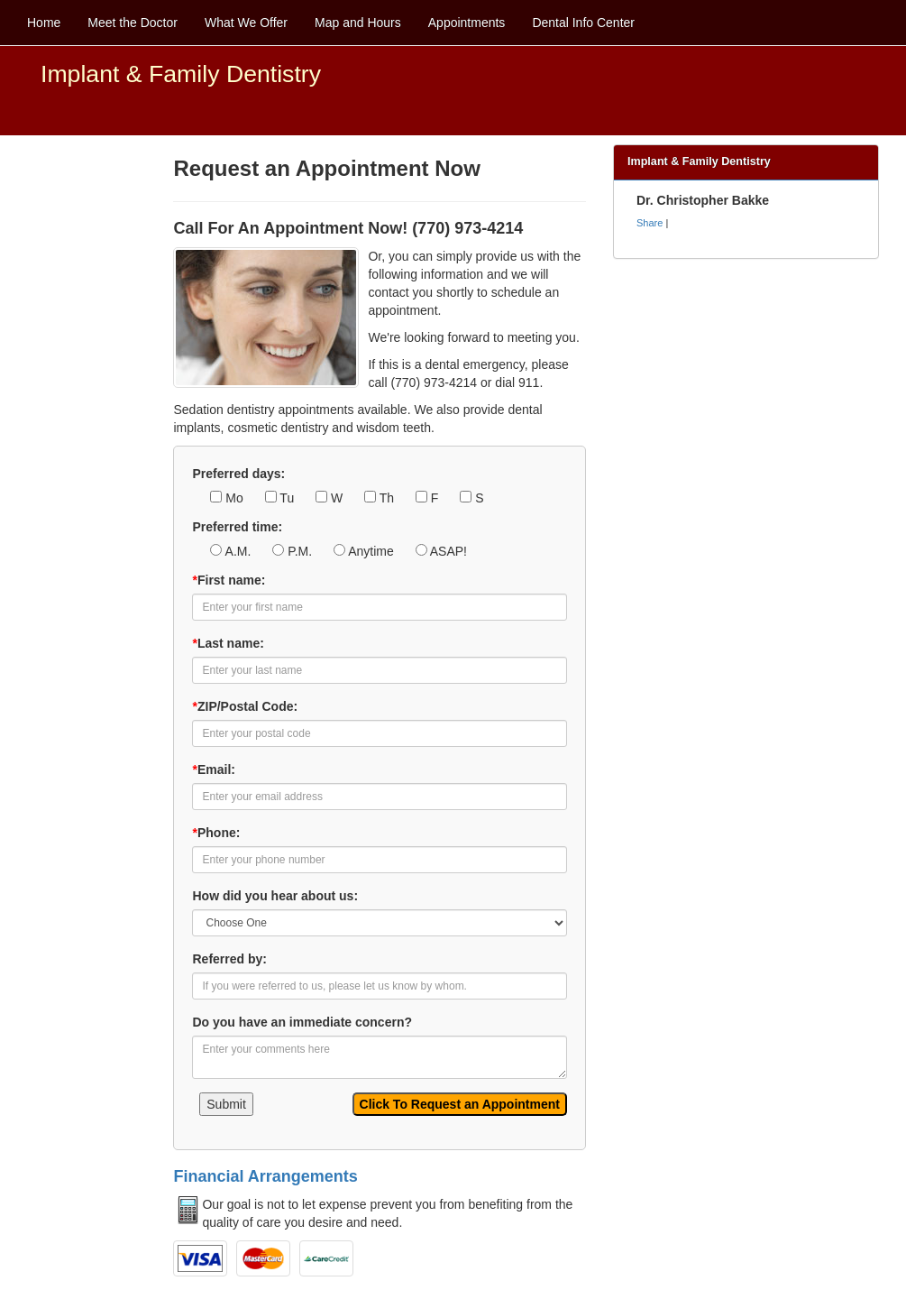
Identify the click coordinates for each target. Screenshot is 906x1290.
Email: (213, 769)
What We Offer (246, 22)
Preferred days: (238, 473)
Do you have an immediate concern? (302, 1022)
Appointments (467, 22)
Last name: (227, 643)
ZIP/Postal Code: (244, 706)
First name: (228, 580)
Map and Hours (358, 22)
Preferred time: (237, 527)
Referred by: (229, 959)
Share (649, 222)
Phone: (216, 832)
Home (43, 22)
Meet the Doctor (132, 22)
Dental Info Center (583, 22)
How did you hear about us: (275, 896)
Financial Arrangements (265, 1176)
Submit (226, 1104)
